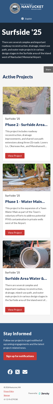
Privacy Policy (9, 391)
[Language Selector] (28, 18)
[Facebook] (10, 372)
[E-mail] (25, 372)
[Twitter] (17, 372)
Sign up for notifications (20, 356)
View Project (15, 155)
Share (48, 69)
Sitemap (7, 395)
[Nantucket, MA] (26, 12)
